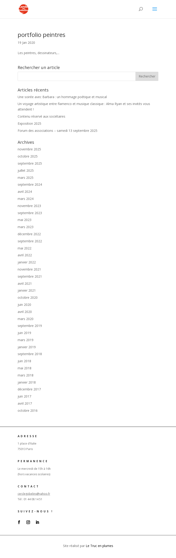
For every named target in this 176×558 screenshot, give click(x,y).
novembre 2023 (29, 206)
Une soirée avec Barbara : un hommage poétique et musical (62, 97)
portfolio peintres (41, 34)
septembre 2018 (30, 354)
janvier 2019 (27, 347)
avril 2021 (25, 283)
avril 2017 (25, 403)
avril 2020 (25, 311)
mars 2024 (25, 198)
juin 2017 (24, 396)
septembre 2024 (30, 184)
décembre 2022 (29, 234)
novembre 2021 (29, 269)
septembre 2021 (30, 276)
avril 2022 (25, 255)
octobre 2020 (28, 297)
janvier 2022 (27, 262)
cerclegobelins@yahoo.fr (34, 494)
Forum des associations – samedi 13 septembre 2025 (57, 130)
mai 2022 (24, 248)
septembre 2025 (30, 163)
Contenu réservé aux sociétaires (41, 116)
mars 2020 (25, 319)
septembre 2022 (30, 241)
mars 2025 (25, 177)
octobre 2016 (28, 410)
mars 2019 (25, 340)
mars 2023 (25, 227)
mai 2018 (24, 368)
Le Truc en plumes (99, 546)
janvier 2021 (27, 290)
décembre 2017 (29, 389)
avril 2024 (25, 191)
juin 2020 (24, 304)
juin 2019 (24, 333)
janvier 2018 (27, 382)
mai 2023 (24, 220)
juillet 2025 (26, 170)
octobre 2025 (28, 156)
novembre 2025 (29, 149)
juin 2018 (24, 361)
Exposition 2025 (29, 123)
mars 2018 (25, 375)
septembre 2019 (30, 325)
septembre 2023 (30, 213)
